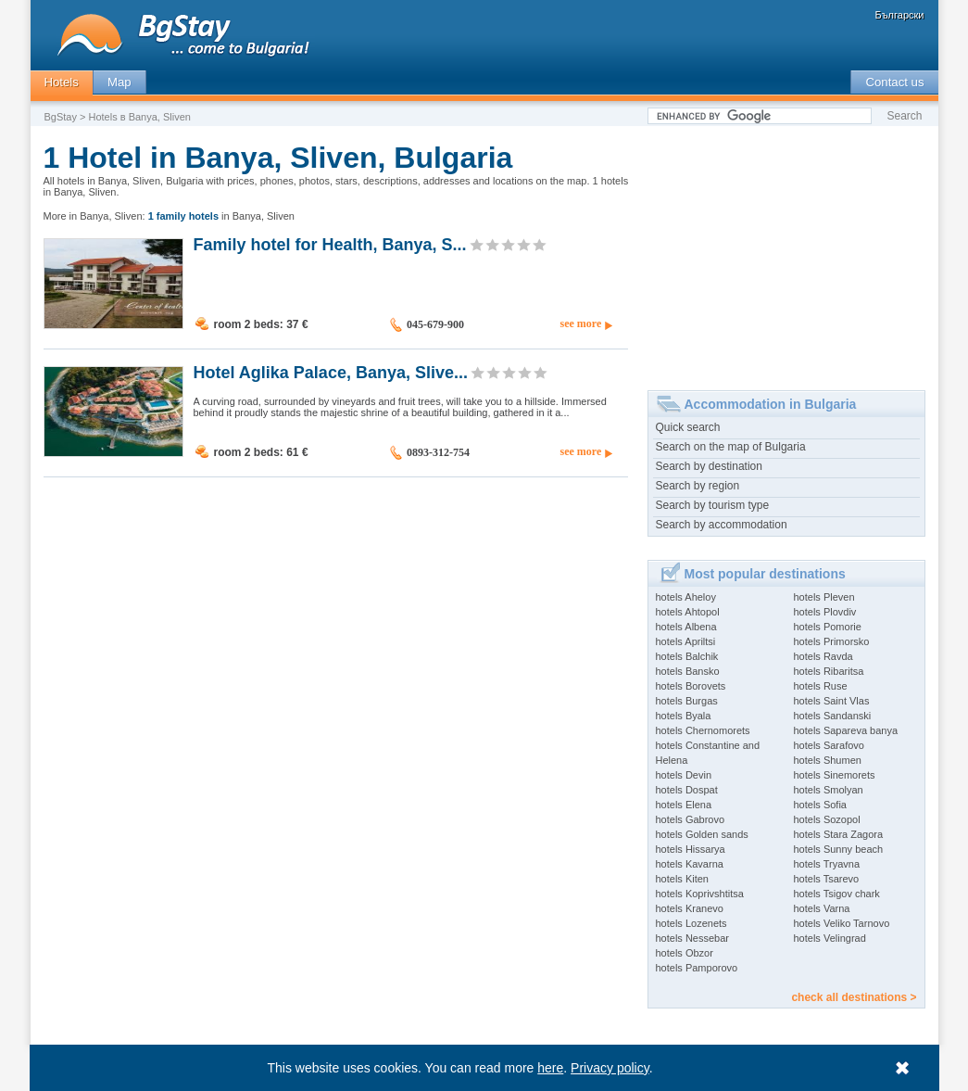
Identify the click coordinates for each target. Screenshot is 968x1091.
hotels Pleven (824, 597)
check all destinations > (853, 997)
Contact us (894, 82)
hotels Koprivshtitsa (700, 893)
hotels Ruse (821, 685)
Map (119, 82)
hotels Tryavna (827, 863)
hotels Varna (822, 908)
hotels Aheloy (686, 597)
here (550, 1067)
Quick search (688, 427)
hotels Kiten (682, 878)
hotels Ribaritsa (829, 671)
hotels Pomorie (827, 626)
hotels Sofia (820, 804)
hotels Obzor (684, 952)
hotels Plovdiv (825, 611)
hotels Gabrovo (690, 819)
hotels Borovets (691, 685)
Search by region (698, 485)
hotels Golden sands (702, 834)
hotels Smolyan (828, 789)
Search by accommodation (721, 524)
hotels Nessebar (693, 938)
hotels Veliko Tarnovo (842, 923)
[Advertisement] (786, 251)
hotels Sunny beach (839, 849)
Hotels (61, 82)
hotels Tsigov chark (837, 893)
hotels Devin (684, 774)
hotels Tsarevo (827, 878)
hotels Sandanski (833, 715)
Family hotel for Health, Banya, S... (330, 243)
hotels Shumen (827, 760)
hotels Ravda (823, 656)
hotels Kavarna (689, 863)
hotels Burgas (687, 700)
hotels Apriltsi (686, 641)
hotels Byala (683, 715)
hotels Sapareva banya (846, 730)
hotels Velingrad (830, 938)
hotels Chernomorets (703, 730)
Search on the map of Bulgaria (731, 446)
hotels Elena (684, 804)
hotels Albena (686, 626)
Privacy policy (610, 1067)
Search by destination (709, 466)
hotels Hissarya (690, 849)
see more (580, 323)
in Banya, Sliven (221, 216)
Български (899, 14)
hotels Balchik (687, 656)
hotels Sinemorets (834, 774)
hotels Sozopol (827, 819)
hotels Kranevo (689, 908)
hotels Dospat (687, 789)
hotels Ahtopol (688, 611)
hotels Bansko (688, 671)
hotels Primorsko (832, 641)
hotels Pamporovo (697, 967)
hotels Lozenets (691, 923)
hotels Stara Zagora (839, 834)
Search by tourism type (713, 505)
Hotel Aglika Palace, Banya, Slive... (331, 371)
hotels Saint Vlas (832, 700)
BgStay (60, 116)
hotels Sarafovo (829, 745)
